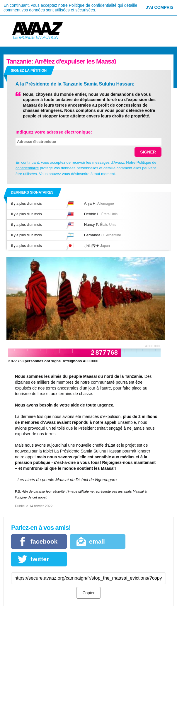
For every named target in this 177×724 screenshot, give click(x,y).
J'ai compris (159, 7)
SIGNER (148, 152)
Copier (88, 592)
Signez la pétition (29, 71)
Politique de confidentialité (93, 5)
